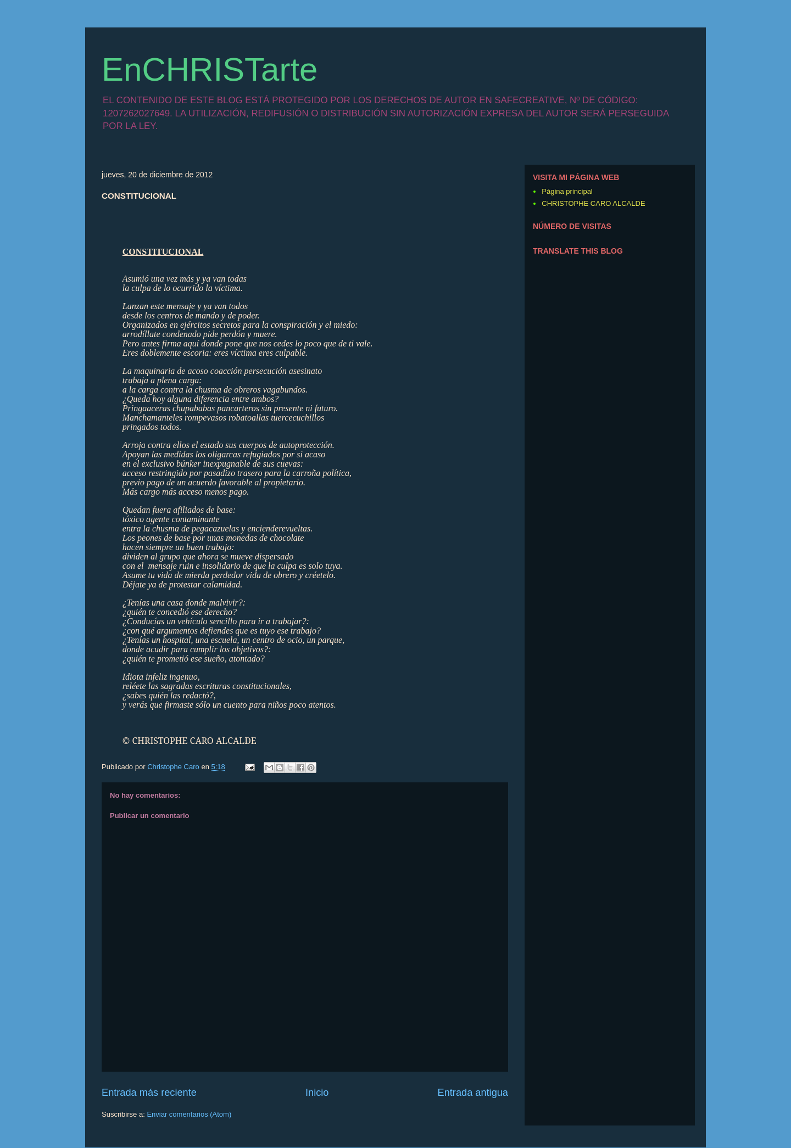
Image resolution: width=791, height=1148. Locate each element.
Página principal (567, 191)
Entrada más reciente (149, 1092)
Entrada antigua (473, 1092)
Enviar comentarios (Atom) (189, 1114)
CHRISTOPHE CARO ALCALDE (593, 203)
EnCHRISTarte (209, 69)
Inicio (316, 1092)
